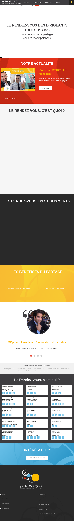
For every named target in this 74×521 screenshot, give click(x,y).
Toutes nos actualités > (9, 98)
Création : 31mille (43, 509)
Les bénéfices (48, 2)
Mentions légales (43, 499)
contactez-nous (42, 494)
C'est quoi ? (27, 2)
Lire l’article (45, 88)
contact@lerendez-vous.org (37, 457)
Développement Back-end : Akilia (47, 513)
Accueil (3, 494)
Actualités (57, 2)
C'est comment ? (37, 2)
